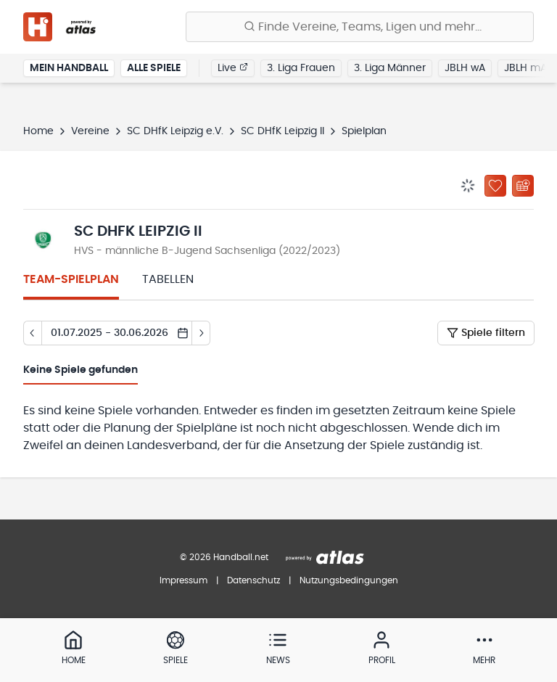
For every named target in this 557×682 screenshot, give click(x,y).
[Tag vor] (201, 333)
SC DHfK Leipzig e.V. (175, 131)
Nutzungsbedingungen (349, 580)
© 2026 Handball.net (224, 557)
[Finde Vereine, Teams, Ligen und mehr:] (360, 27)
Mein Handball (69, 68)
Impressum (183, 580)
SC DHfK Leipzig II (282, 131)
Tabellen (168, 279)
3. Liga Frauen (301, 68)
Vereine (90, 131)
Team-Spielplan (71, 279)
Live (233, 67)
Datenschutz (253, 580)
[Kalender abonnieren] (523, 186)
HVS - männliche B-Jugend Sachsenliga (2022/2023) (207, 251)
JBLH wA (465, 68)
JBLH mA (525, 68)
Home (38, 131)
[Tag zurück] (32, 333)
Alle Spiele (154, 68)
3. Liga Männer (390, 68)
